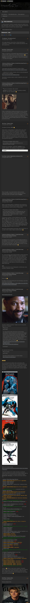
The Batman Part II (12, 38)
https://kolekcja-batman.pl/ (7, 294)
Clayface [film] (10, 49)
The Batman (4, 38)
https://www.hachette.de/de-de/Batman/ (10, 344)
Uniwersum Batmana (6, 63)
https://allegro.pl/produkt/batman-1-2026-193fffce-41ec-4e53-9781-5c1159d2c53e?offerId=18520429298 (15, 284)
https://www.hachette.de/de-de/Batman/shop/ (10, 74)
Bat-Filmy (4, 49)
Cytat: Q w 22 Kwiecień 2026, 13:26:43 (11, 88)
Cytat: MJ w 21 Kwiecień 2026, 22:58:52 (11, 209)
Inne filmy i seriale (6, 156)
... (7, 34)
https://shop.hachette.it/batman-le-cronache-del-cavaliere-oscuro (14, 69)
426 (9, 34)
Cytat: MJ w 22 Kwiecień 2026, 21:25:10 (11, 141)
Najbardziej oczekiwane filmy (16, 156)
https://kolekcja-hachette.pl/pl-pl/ (9, 356)
